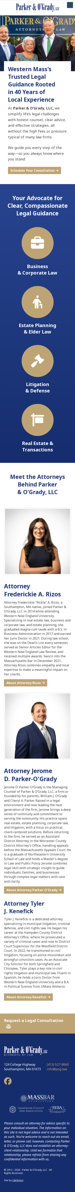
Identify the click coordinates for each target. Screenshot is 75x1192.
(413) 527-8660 (58, 1064)
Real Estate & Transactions (38, 428)
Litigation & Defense (38, 369)
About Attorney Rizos (23, 683)
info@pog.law (57, 1069)
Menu (70, 5)
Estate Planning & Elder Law (37, 310)
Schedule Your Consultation (32, 170)
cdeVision (17, 1180)
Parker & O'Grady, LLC (37, 7)
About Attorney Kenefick (26, 997)
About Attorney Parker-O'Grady (31, 890)
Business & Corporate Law (37, 251)
